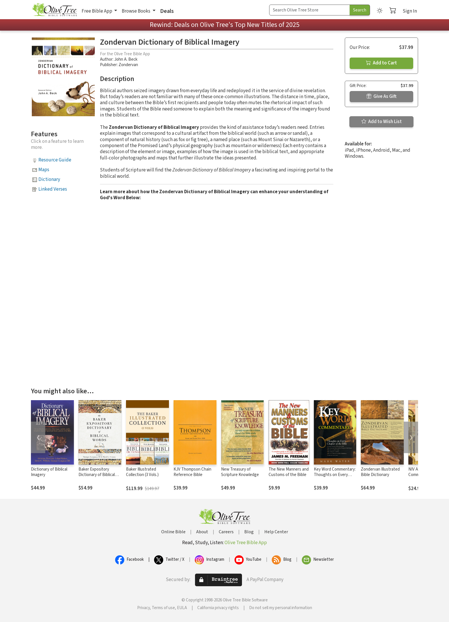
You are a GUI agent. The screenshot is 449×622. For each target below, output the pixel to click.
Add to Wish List (381, 121)
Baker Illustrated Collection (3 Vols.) (142, 472)
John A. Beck (125, 59)
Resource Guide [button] (54, 160)
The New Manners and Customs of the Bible (289, 472)
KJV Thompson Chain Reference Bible (192, 472)
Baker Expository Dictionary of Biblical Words (96, 474)
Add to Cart (381, 63)
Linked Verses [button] (52, 189)
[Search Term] (309, 10)
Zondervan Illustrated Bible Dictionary (380, 472)
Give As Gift (382, 96)
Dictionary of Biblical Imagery (49, 472)
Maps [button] (43, 169)
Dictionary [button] (49, 179)
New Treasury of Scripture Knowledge (240, 472)
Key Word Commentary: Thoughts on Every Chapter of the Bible (335, 474)
